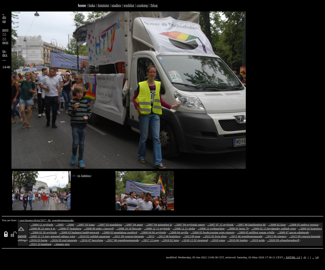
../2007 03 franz (85, 224)
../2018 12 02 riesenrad (194, 240)
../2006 (70, 224)
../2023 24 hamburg (40, 244)
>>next (5, 40)
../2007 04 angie (133, 224)
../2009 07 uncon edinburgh (293, 232)
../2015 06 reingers (275, 236)
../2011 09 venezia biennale (128, 236)
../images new (62, 244)
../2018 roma (217, 240)
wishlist (128, 5)
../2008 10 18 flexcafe (129, 228)
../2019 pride (257, 240)
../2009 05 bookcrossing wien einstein (212, 232)
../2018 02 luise (170, 240)
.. (313, 257)
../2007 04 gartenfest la (158, 224)
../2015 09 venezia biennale (304, 236)
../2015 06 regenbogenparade (245, 236)
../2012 (150, 236)
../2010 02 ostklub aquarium (94, 236)
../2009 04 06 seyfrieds (153, 232)
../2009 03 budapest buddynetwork (79, 232)
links (91, 5)
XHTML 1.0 (293, 257)
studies (116, 5)
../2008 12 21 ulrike (183, 228)
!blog (154, 5)
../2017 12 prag (150, 240)
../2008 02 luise (277, 224)
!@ (317, 257)
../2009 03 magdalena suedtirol (119, 232)
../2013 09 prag (191, 236)
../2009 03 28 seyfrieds (44, 232)
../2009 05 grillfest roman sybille (256, 232)
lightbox (86, 175)
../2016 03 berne (38, 240)
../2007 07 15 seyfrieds (220, 224)
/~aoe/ (21, 220)
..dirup (4, 17)
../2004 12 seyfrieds (42, 224)
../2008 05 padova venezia (303, 224)
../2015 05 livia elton (215, 236)
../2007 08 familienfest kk (250, 224)
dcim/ (37, 220)
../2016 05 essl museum (63, 240)
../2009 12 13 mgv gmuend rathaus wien (52, 236)
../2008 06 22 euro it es (42, 228)
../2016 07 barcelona (91, 240)
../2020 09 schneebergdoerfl (283, 240)
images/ (29, 220)
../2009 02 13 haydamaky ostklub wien (273, 228)
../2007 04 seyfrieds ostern (189, 224)
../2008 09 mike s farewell (99, 228)
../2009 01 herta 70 (238, 228)
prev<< (5, 32)
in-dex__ (4, 55)
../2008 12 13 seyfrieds (157, 228)
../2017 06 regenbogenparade (122, 240)
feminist (103, 5)
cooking (142, 5)
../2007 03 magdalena (109, 224)
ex (79, 175)
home (82, 5)
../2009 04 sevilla (178, 232)
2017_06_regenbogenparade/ (57, 220)
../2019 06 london (237, 240)
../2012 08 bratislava (168, 236)
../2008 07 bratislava (69, 228)
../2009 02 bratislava (310, 228)
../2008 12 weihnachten (211, 228)
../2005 (60, 224)
